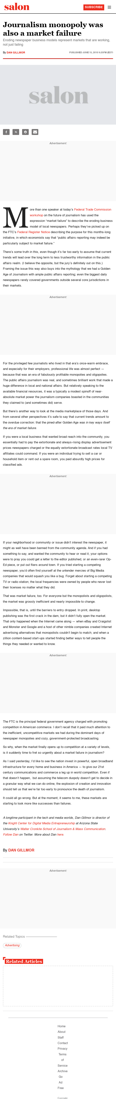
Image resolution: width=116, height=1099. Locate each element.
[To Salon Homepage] (16, 6)
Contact (63, 1043)
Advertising (12, 945)
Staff (61, 1037)
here (60, 834)
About (61, 1032)
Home (62, 1026)
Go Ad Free (61, 1083)
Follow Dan (10, 834)
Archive (63, 1071)
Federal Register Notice (33, 232)
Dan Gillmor (16, 52)
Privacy (62, 1048)
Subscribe (94, 7)
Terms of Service (63, 1060)
